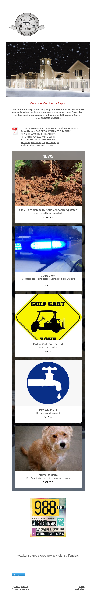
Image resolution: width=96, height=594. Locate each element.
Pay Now (48, 417)
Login (81, 586)
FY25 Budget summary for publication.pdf (40, 142)
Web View (80, 589)
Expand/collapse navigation (48, 4)
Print (16, 586)
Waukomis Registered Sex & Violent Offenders (48, 555)
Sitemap (24, 586)
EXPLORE (48, 217)
